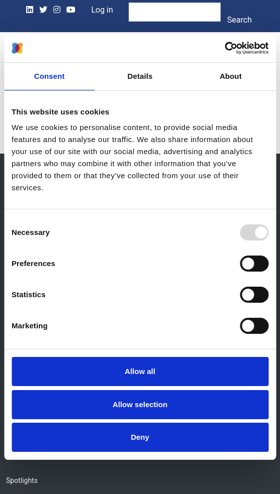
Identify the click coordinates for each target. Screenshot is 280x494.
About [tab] (231, 76)
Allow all (140, 371)
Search (239, 20)
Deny (140, 437)
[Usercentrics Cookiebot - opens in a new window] (224, 48)
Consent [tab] (49, 76)
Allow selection (140, 404)
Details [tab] (140, 76)
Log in (102, 10)
